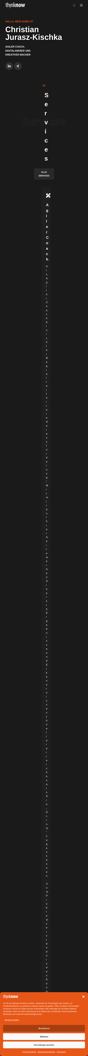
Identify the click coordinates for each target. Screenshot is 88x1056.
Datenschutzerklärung (46, 1052)
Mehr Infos (70, 173)
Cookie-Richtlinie (29, 1052)
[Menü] (81, 5)
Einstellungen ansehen (44, 1044)
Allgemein (15, 558)
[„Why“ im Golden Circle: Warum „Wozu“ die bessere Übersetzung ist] (44, 513)
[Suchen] (74, 5)
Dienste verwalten (12, 1020)
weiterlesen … (17, 593)
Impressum (61, 1052)
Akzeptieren (44, 1028)
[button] (83, 996)
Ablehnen (44, 1036)
